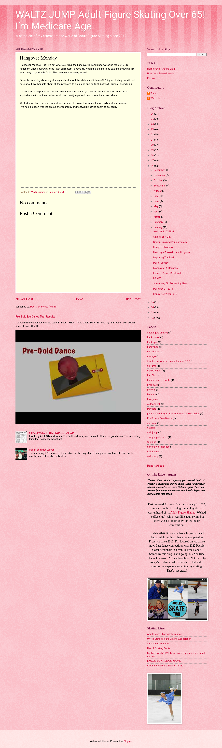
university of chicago (158, 446)
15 (152, 302)
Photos (151, 78)
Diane (153, 93)
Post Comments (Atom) (43, 306)
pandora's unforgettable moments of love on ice (173, 413)
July (156, 196)
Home (78, 299)
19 (152, 150)
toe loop (151, 442)
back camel (153, 337)
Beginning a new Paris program (170, 242)
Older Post (133, 299)
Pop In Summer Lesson (42, 449)
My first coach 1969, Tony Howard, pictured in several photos (176, 655)
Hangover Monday (163, 247)
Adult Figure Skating (182, 512)
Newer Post (24, 299)
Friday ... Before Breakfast (167, 273)
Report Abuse (155, 465)
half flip (151, 375)
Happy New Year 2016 (165, 294)
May (156, 206)
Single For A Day (162, 236)
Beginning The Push (164, 257)
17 (152, 160)
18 (152, 155)
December (160, 170)
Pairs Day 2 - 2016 (163, 288)
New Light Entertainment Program (171, 252)
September (160, 185)
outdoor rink (153, 404)
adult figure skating (157, 332)
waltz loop (152, 456)
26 (152, 113)
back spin (152, 342)
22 (152, 134)
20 (152, 144)
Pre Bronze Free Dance (159, 418)
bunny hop (152, 346)
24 (152, 124)
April (156, 211)
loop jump (152, 399)
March (157, 216)
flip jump (151, 365)
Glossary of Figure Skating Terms (165, 665)
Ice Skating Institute (158, 643)
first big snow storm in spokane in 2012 (168, 361)
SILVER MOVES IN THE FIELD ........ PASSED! (51, 432)
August (158, 190)
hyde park (152, 384)
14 (152, 307)
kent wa (151, 394)
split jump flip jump (157, 437)
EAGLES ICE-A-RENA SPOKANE (164, 660)
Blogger (128, 741)
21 (152, 139)
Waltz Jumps (158, 98)
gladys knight (154, 370)
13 (152, 312)
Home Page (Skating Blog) (161, 68)
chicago (151, 356)
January (158, 227)
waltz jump (153, 451)
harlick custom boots (158, 380)
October (158, 180)
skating (151, 427)
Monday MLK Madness (165, 268)
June (157, 201)
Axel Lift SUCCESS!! (163, 231)
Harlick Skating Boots (158, 648)
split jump (152, 432)
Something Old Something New (170, 283)
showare (152, 423)
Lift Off (157, 278)
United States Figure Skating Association (169, 638)
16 (152, 165)
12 (152, 317)
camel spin (153, 351)
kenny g (151, 389)
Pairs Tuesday (160, 262)
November (160, 175)
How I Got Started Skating (161, 73)
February (159, 222)
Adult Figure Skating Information (164, 634)
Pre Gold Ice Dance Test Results (35, 316)
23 (152, 129)
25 (152, 118)
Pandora (151, 408)
